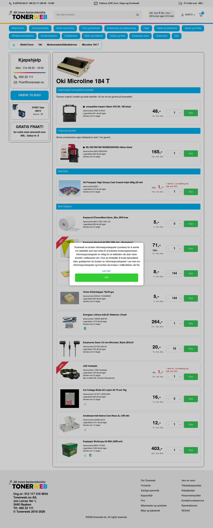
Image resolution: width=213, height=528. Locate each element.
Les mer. (106, 271)
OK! (107, 277)
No (138, 265)
